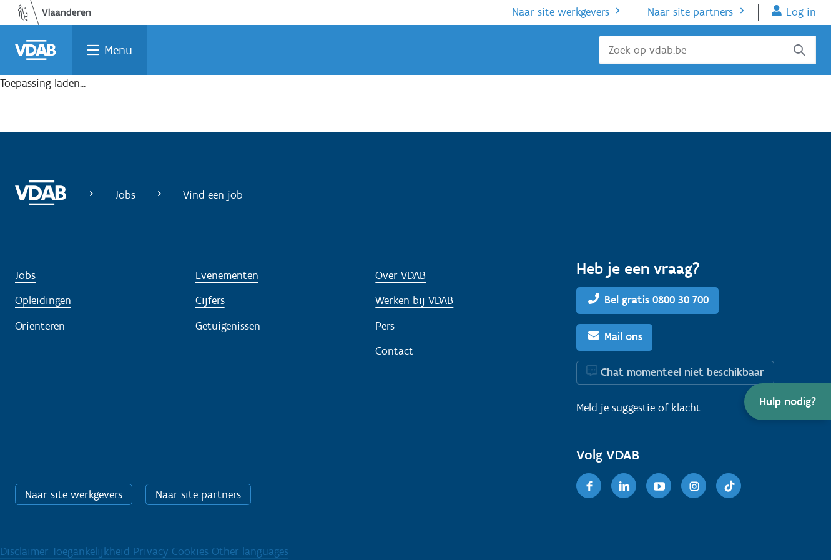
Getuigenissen (227, 326)
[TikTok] (728, 485)
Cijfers (210, 300)
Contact (394, 351)
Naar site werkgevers (560, 12)
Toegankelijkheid (92, 551)
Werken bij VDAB (414, 300)
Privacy (152, 551)
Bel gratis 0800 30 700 (656, 300)
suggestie (633, 408)
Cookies (192, 551)
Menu (118, 49)
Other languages (250, 551)
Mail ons (623, 336)
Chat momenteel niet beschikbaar (682, 372)
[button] (787, 401)
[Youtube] (658, 485)
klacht (686, 408)
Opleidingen (43, 300)
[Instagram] (693, 485)
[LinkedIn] (623, 485)
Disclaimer (26, 551)
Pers (385, 326)
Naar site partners (690, 12)
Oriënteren (40, 326)
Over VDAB (400, 275)
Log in (801, 12)
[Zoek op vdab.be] (707, 50)
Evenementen (226, 275)
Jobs (125, 195)
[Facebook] (588, 485)
